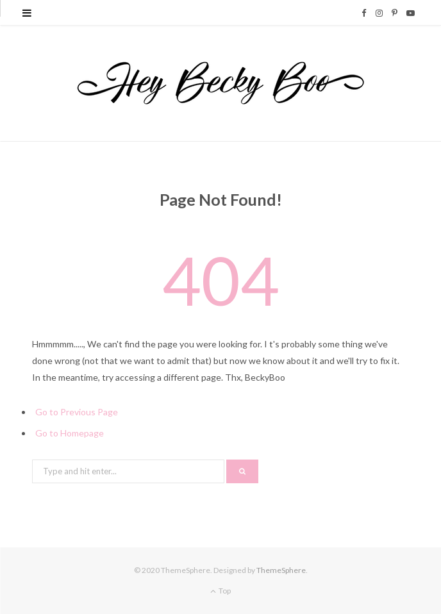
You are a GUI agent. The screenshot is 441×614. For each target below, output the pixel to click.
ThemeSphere (281, 570)
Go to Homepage (69, 432)
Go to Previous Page (76, 411)
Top (220, 590)
